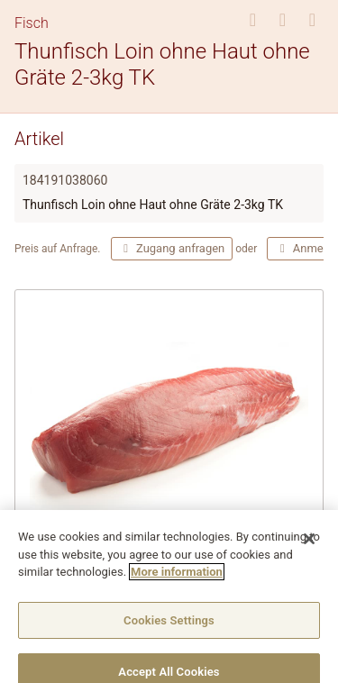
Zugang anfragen (172, 248)
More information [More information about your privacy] (177, 580)
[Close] (309, 548)
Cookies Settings (169, 629)
